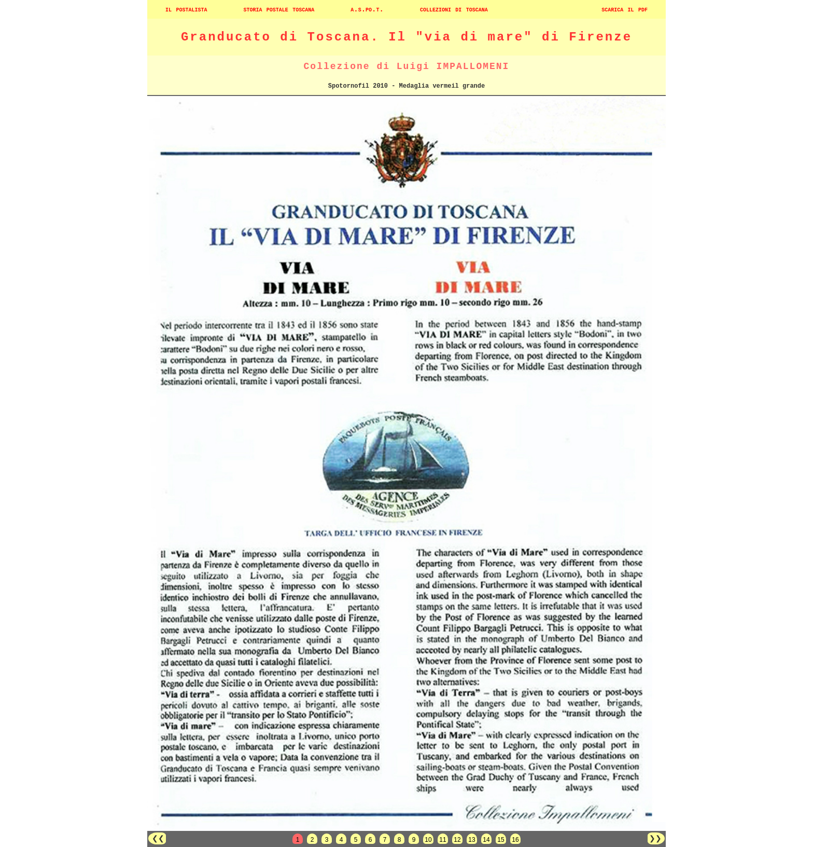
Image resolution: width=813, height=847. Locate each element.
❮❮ (157, 838)
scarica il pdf (624, 9)
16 (515, 839)
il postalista (186, 9)
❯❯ (656, 838)
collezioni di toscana (454, 9)
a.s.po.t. (367, 9)
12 (457, 839)
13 (471, 839)
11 (442, 839)
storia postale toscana (278, 9)
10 (428, 839)
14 (486, 839)
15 (500, 839)
